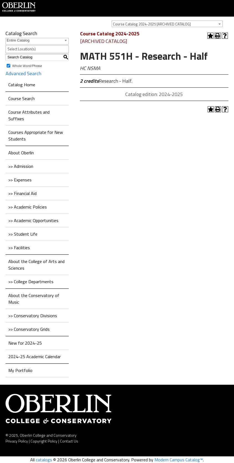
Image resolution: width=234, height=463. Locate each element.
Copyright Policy (43, 441)
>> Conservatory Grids (29, 329)
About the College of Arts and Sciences (36, 264)
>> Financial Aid (22, 193)
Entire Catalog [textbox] (18, 40)
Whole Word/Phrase (27, 65)
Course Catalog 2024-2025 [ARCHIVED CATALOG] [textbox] (152, 24)
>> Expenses (20, 179)
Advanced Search (23, 73)
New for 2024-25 (25, 343)
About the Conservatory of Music (33, 298)
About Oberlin (21, 152)
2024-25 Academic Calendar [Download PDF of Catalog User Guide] (34, 356)
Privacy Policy (17, 441)
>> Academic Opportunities (33, 220)
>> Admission (20, 166)
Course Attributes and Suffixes (29, 115)
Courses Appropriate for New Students (35, 135)
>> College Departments (31, 281)
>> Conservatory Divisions (32, 315)
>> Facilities (19, 247)
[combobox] (167, 23)
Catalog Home (21, 84)
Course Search (21, 98)
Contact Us (69, 441)
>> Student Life (22, 234)
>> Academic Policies (27, 207)
